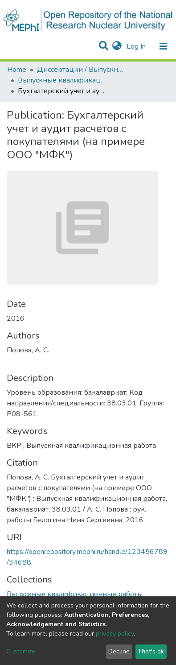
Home (16, 69)
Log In (137, 46)
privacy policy (115, 633)
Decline (119, 651)
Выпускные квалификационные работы (62, 80)
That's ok (151, 651)
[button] (117, 46)
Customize (20, 651)
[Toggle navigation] (163, 46)
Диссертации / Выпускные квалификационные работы (81, 69)
